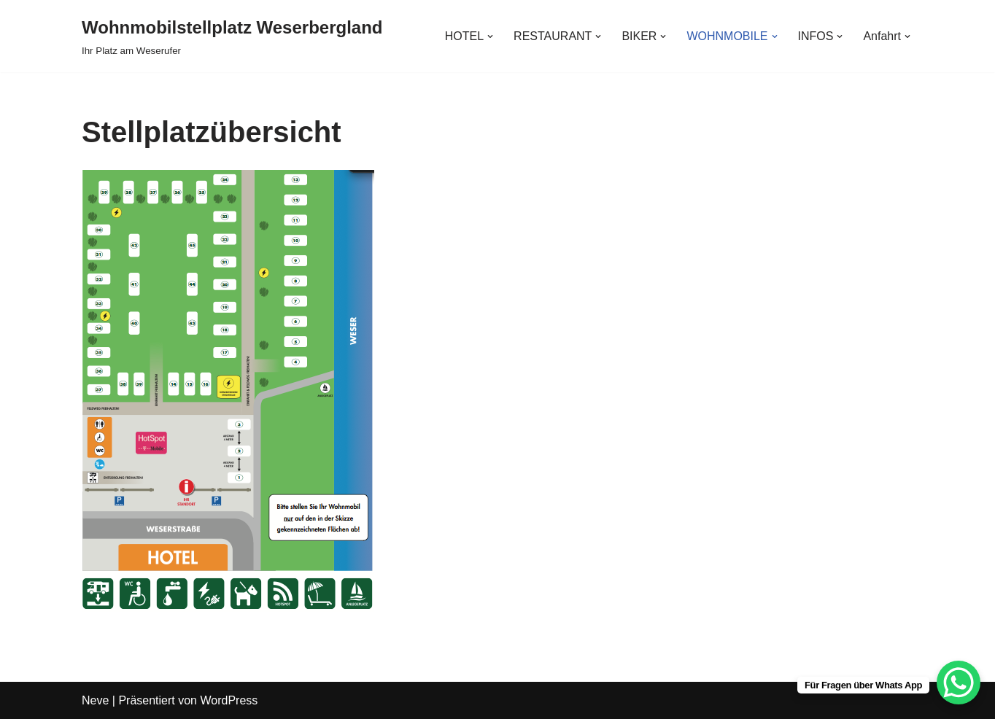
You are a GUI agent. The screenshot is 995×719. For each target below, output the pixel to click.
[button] (490, 36)
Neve (95, 700)
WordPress (229, 700)
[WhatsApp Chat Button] (958, 682)
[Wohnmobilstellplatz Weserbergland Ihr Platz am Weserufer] (232, 36)
